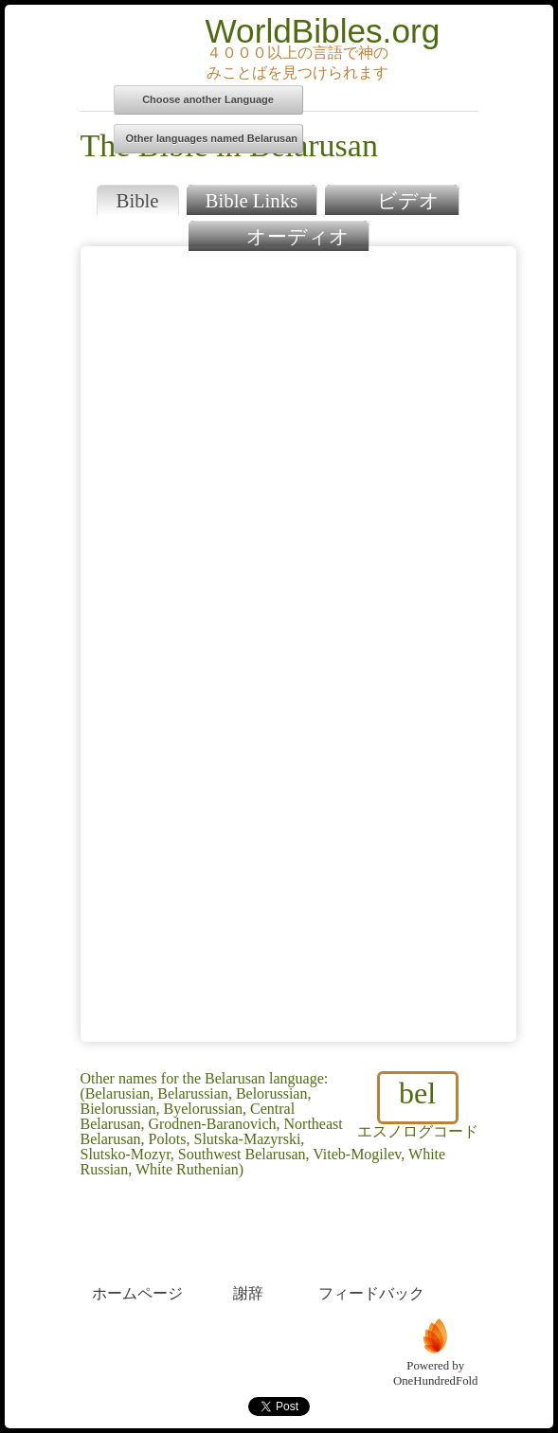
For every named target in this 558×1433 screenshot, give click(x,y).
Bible (138, 200)
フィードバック (371, 1258)
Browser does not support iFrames (298, 644)
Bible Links (252, 200)
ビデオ (392, 198)
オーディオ (278, 234)
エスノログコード (417, 1105)
